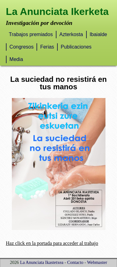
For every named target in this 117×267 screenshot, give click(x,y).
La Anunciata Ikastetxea (41, 262)
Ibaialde (98, 34)
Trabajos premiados (31, 34)
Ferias (47, 46)
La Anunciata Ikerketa (57, 11)
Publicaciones (76, 46)
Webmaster (97, 262)
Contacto (75, 262)
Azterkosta (71, 34)
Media (16, 59)
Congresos (21, 46)
